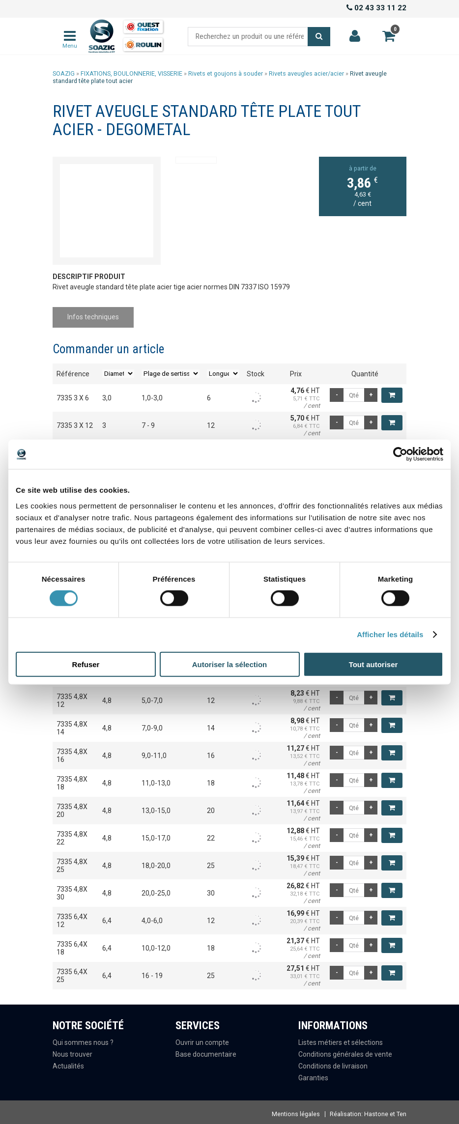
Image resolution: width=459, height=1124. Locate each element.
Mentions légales (296, 1111)
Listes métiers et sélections (340, 1039)
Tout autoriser (373, 664)
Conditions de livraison (333, 1063)
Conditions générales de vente (345, 1051)
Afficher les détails (390, 634)
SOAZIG (64, 73)
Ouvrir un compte (202, 1039)
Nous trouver (72, 1051)
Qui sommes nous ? (83, 1039)
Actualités (68, 1063)
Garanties (313, 1074)
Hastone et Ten (385, 1111)
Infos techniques (95, 315)
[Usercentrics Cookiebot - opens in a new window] (400, 454)
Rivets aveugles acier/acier (306, 73)
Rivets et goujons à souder (225, 73)
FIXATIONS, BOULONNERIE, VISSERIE (131, 73)
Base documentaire (205, 1051)
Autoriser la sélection (229, 664)
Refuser (86, 664)
